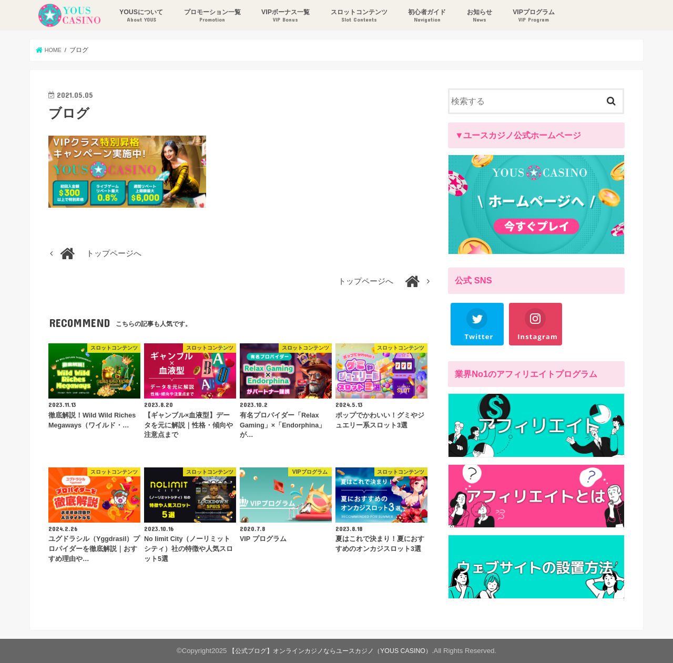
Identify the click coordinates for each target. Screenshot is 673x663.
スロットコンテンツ (357, 16)
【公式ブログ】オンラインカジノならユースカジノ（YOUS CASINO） (330, 651)
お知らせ (478, 16)
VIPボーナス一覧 (284, 16)
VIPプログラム (533, 16)
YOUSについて (139, 16)
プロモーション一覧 (210, 16)
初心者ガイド (425, 16)
